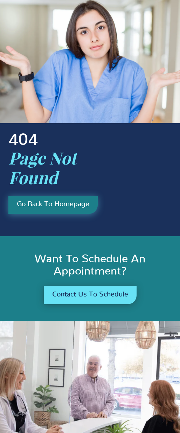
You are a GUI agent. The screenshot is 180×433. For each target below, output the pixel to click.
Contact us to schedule (90, 294)
